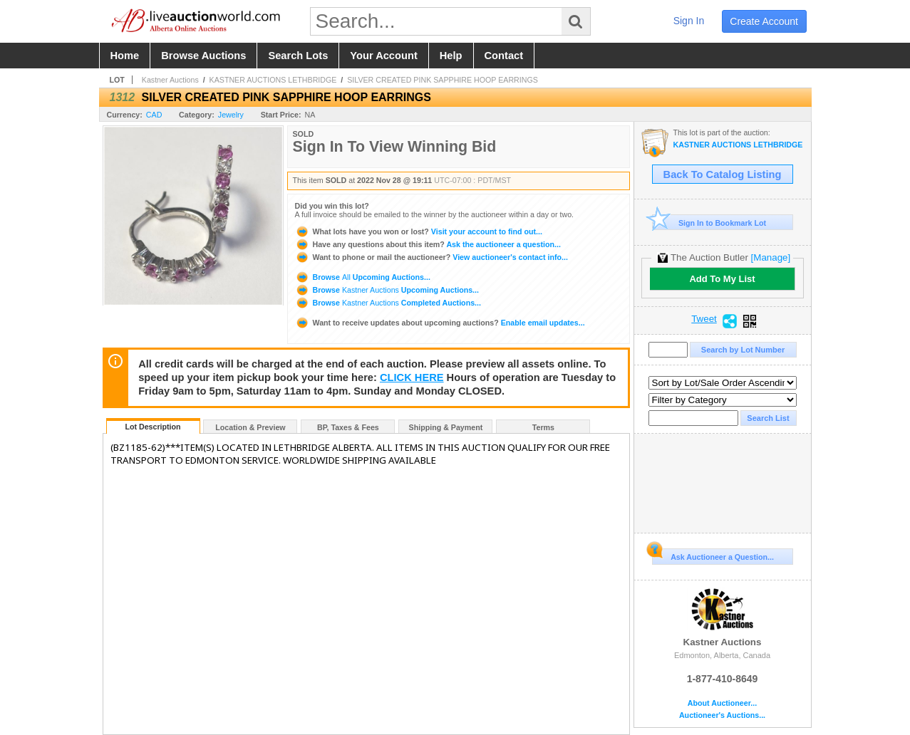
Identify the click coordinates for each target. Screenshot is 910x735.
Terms (543, 427)
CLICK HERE (412, 377)
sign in (689, 20)
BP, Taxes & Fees (348, 427)
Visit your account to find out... (418, 231)
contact (504, 55)
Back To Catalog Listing (722, 174)
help (451, 55)
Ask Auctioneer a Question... (713, 554)
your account (383, 55)
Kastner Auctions (170, 79)
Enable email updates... (440, 322)
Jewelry (231, 114)
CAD (154, 114)
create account (764, 21)
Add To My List (722, 278)
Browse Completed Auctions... (388, 302)
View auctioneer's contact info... (431, 257)
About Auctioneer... (722, 703)
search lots (298, 55)
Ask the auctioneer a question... (428, 244)
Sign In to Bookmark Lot (709, 222)
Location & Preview (250, 427)
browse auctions (203, 55)
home (125, 55)
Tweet (704, 319)
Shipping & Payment (446, 427)
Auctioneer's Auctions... (722, 715)
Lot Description (152, 426)
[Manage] (770, 257)
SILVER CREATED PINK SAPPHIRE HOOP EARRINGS (442, 79)
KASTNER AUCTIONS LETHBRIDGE (273, 79)
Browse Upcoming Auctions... (362, 277)
